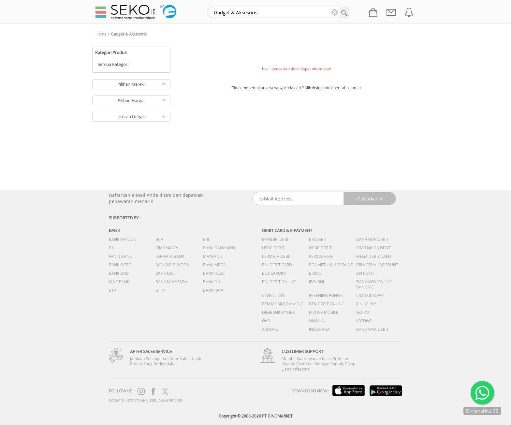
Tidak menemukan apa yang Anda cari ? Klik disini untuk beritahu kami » (296, 87)
